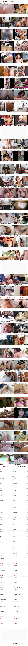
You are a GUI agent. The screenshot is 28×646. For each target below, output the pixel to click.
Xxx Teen (2, 623)
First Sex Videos (17, 597)
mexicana (9, 52)
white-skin (21, 550)
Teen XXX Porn (3, 609)
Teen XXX (16, 623)
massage (21, 478)
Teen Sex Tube (3, 606)
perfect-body (21, 505)
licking (21, 473)
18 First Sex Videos (3, 599)
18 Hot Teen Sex (3, 572)
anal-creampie (7, 478)
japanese (7, 546)
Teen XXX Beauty (17, 618)
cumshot (2, 15)
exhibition (7, 510)
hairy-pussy (7, 533)
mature (21, 481)
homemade (9, 101)
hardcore (4, 89)
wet (21, 546)
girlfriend (7, 528)
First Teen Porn (3, 560)
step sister (18, 248)
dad (7, 497)
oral (1, 285)
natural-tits (21, 488)
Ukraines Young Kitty (17, 587)
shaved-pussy (21, 521)
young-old (21, 553)
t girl (10, 15)
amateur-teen (7, 473)
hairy (7, 531)
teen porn (2, 565)
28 (18, 466)
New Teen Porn (3, 570)
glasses (7, 529)
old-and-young (21, 497)
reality (24, 64)
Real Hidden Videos (3, 592)
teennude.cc (2, 584)
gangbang (7, 522)
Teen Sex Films (17, 609)
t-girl (21, 524)
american (7, 475)
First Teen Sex (17, 568)
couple (5, 101)
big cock (25, 40)
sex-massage (21, 517)
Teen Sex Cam (17, 606)
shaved (21, 519)
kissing (7, 551)
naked (21, 485)
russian (21, 514)
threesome (22, 15)
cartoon (7, 490)
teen (25, 15)
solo (8, 371)
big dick (2, 89)
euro (7, 507)
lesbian (21, 471)
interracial (7, 541)
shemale (21, 522)
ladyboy (7, 553)
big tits (8, 15)
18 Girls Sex (16, 601)
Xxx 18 (2, 575)
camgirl (7, 488)
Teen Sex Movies (17, 580)
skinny (24, 52)
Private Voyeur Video (18, 625)
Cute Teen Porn (17, 611)
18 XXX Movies (3, 568)
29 (20, 466)
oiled (21, 495)
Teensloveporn (3, 625)
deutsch (11, 334)
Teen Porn (2, 580)
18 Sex (16, 565)
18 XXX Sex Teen (3, 616)
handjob (7, 534)
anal (15, 15)
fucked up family (24, 248)
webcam (21, 545)
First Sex (2, 577)
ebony (7, 505)
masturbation (10, 224)
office (21, 492)
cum (4, 15)
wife (21, 551)
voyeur (21, 543)
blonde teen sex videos (18, 613)
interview (7, 543)
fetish (25, 126)
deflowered (7, 504)
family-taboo (7, 519)
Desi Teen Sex (3, 613)
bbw (7, 481)
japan (7, 545)
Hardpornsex (16, 575)
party (21, 504)
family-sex (7, 517)
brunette (22, 52)
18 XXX (16, 599)
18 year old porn (17, 572)
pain (7, 40)
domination (4, 248)
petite (20, 15)
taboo (21, 526)
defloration (7, 502)
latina (9, 40)
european (7, 509)
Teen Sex (2, 597)
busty (1, 150)
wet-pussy (21, 548)
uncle (21, 534)
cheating (7, 493)
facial (7, 514)
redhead (7, 248)
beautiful (7, 485)
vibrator (21, 540)
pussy (25, 346)
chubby (7, 495)
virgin (21, 541)
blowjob (20, 40)
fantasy (7, 521)
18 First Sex (2, 611)
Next (24, 466)
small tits (11, 297)
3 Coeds (16, 621)
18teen (16, 570)
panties (21, 502)
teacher (21, 529)
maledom (21, 476)
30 (22, 466)
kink (7, 550)
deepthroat (10, 248)
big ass (26, 101)
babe (7, 480)
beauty (7, 487)
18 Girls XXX (2, 621)
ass (5, 40)
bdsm (7, 483)
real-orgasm (21, 509)
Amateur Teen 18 (3, 604)
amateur (17, 15)
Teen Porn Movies (17, 594)
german (8, 334)
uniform (21, 536)
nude (21, 490)
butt (26, 52)
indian (7, 540)
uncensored (21, 533)
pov (8, 150)
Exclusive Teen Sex (17, 604)
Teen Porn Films (17, 584)
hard (7, 536)
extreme (7, 512)
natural (21, 487)
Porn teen (2, 563)
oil (21, 493)
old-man (21, 498)
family (21, 248)
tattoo (21, 528)
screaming (21, 516)
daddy (7, 498)
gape (11, 40)
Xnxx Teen (2, 618)
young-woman (21, 555)
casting (7, 492)
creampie (5, 346)
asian (6, 15)
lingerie (15, 52)
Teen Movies (4, 1)
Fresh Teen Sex (3, 582)
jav (7, 548)
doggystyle (9, 89)
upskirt (21, 538)
